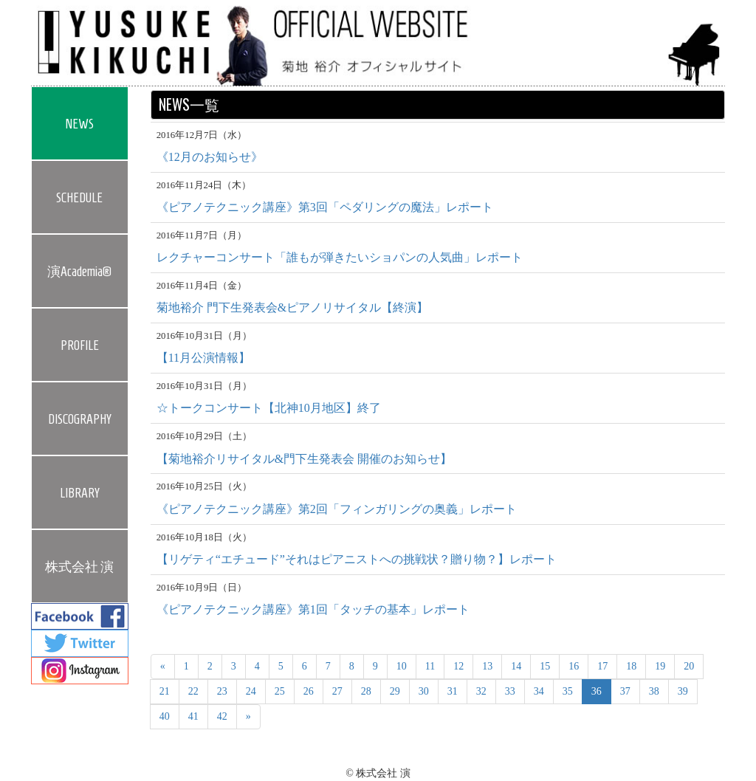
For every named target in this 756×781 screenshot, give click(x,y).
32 (481, 691)
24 (251, 691)
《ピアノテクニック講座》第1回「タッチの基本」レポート (313, 609)
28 (366, 691)
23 (222, 691)
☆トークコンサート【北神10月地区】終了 (269, 408)
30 (424, 691)
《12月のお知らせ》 (210, 157)
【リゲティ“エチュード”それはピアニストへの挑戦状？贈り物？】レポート (357, 559)
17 (602, 666)
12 (458, 666)
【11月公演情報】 (203, 357)
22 (193, 691)
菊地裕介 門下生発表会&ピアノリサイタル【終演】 (292, 307)
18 (631, 666)
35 (568, 691)
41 (193, 716)
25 (280, 691)
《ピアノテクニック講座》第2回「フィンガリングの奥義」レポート (337, 509)
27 (337, 691)
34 (539, 691)
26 (308, 691)
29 (395, 691)
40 (164, 716)
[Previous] (163, 666)
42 (222, 716)
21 (164, 691)
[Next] (248, 716)
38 (654, 691)
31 (452, 691)
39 (683, 691)
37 (625, 691)
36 (596, 691)
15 (545, 666)
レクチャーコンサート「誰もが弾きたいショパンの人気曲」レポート (340, 257)
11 (430, 666)
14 (516, 666)
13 (487, 666)
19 (660, 666)
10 (401, 666)
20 (689, 666)
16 (573, 666)
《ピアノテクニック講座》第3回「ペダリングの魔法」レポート (325, 207)
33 (510, 691)
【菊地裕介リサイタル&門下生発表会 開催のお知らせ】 (304, 459)
